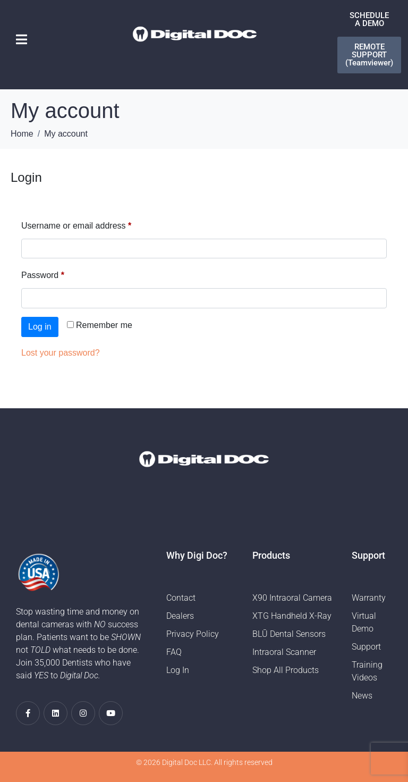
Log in (40, 326)
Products (271, 555)
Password (59, 273)
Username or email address (93, 223)
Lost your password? (60, 352)
